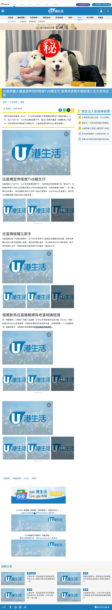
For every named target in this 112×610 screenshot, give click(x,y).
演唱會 (10, 18)
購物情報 (46, 18)
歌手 (34, 478)
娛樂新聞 (32, 22)
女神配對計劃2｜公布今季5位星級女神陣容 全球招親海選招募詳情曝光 (97, 595)
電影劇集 (31, 573)
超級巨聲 (17, 478)
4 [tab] (58, 26)
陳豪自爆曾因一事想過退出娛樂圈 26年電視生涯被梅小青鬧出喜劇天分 (97, 578)
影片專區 (90, 18)
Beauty (38, 4)
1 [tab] (51, 26)
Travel (22, 4)
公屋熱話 (23, 22)
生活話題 (13, 102)
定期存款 (41, 22)
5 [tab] (60, 26)
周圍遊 (100, 18)
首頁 (5, 102)
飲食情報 (59, 18)
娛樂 (70, 18)
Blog (46, 4)
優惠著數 (21, 18)
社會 (79, 18)
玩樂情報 (33, 18)
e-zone (55, 4)
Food (30, 4)
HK (14, 4)
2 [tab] (53, 26)
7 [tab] (56, 29)
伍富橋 (6, 478)
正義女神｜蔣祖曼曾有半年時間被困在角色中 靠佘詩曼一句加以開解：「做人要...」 (40, 595)
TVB (26, 478)
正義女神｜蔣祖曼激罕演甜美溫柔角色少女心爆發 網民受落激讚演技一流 (41, 578)
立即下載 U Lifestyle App (102, 4)
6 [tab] (62, 26)
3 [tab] (55, 26)
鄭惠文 (9, 109)
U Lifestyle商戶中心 (83, 4)
